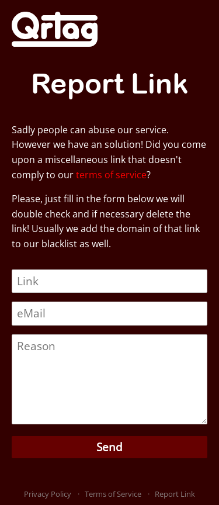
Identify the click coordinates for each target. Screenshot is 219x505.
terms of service (111, 174)
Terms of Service (113, 494)
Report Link (175, 494)
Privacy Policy (47, 494)
